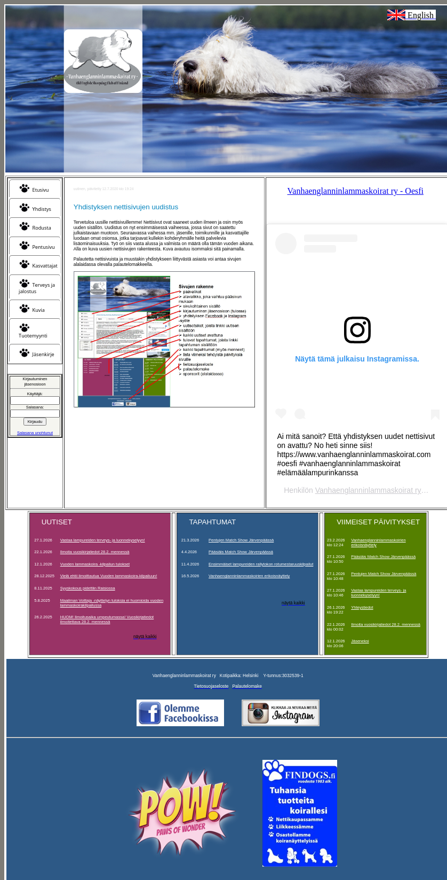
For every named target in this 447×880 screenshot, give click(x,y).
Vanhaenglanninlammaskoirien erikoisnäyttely (249, 575)
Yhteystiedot (362, 607)
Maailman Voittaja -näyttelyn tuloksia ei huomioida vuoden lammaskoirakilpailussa (111, 603)
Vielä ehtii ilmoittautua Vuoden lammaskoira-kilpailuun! (108, 575)
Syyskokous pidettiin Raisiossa (87, 588)
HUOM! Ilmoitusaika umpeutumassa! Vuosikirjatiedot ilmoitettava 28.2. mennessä (107, 619)
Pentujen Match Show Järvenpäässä (241, 540)
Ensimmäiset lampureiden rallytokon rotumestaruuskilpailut (261, 564)
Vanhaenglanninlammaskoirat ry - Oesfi (356, 190)
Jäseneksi (360, 641)
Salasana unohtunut (35, 432)
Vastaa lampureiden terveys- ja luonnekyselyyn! (102, 540)
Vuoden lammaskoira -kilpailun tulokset (95, 564)
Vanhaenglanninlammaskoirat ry (368, 490)
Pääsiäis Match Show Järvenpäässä (241, 551)
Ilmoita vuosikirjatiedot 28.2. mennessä (95, 551)
